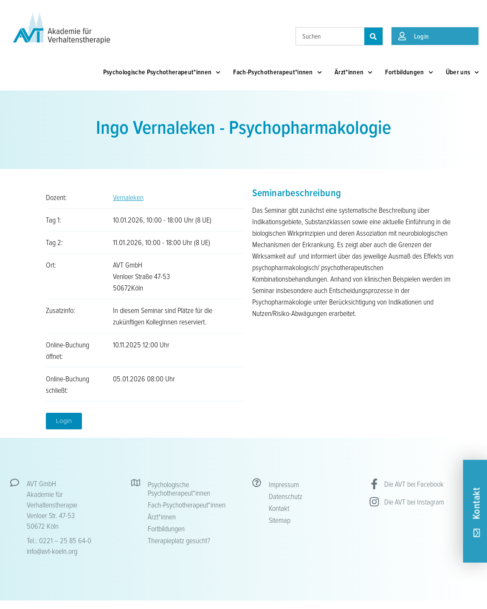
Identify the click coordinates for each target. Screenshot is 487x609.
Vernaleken (128, 197)
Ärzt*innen (353, 72)
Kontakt (279, 508)
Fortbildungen (409, 72)
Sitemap (279, 520)
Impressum (284, 484)
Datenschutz (285, 496)
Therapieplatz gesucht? (179, 540)
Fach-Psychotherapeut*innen (277, 72)
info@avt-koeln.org (52, 551)
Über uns (462, 72)
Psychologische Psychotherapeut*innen (162, 72)
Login (421, 36)
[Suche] (373, 36)
